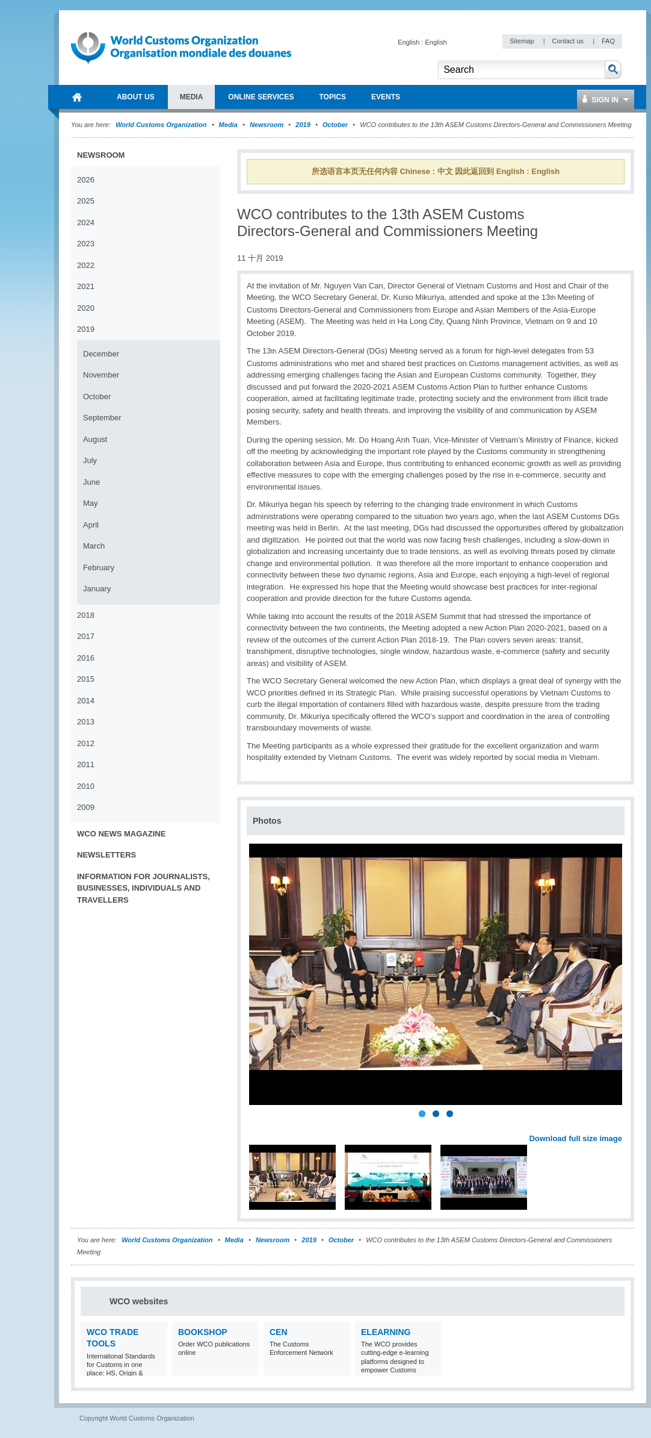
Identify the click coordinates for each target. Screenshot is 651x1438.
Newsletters (106, 854)
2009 (85, 807)
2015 (85, 678)
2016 (85, 657)
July (90, 460)
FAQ (608, 41)
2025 (85, 200)
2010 (85, 786)
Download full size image (575, 1138)
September (102, 417)
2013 (85, 721)
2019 (302, 124)
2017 (85, 636)
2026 (85, 179)
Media (228, 124)
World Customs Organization (162, 124)
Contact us (568, 41)
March (94, 545)
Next (620, 1125)
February (98, 567)
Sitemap (522, 41)
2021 (85, 286)
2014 (85, 700)
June (91, 482)
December (101, 353)
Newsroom (266, 124)
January (97, 588)
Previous (259, 1125)
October (335, 124)
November (101, 374)
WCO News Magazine (121, 833)
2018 (85, 615)
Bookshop (202, 1332)
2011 (85, 764)
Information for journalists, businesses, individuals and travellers (143, 888)
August (95, 439)
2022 (85, 265)
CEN (279, 1332)
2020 (85, 308)
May (90, 503)
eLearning (385, 1332)
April (91, 524)
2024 (85, 222)
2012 (85, 743)
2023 (85, 243)
